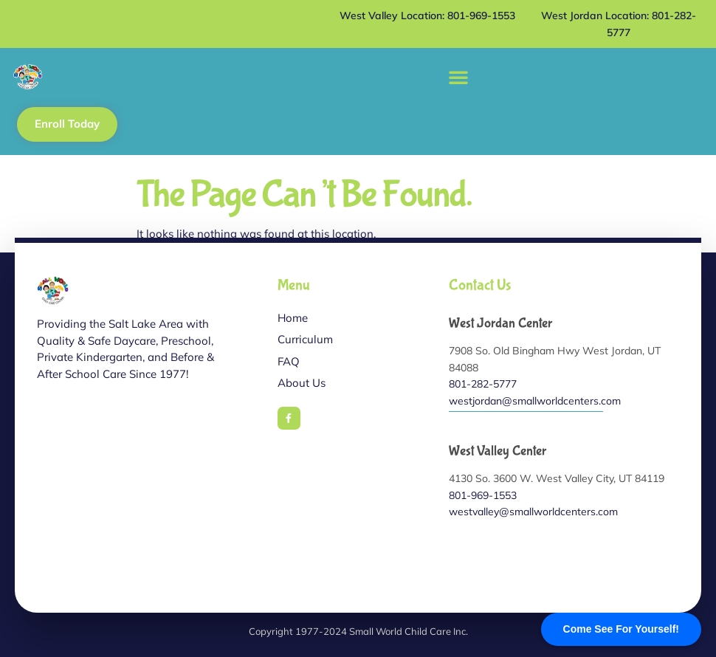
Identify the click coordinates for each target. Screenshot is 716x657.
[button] (458, 76)
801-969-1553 (483, 495)
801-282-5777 (483, 384)
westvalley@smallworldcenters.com (533, 511)
